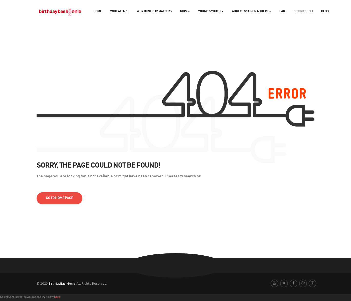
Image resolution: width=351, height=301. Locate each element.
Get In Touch (303, 11)
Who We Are (119, 11)
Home (97, 11)
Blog (325, 11)
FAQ (282, 11)
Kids (185, 11)
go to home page (59, 198)
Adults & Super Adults (251, 11)
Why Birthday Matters (154, 11)
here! (57, 296)
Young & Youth (211, 11)
